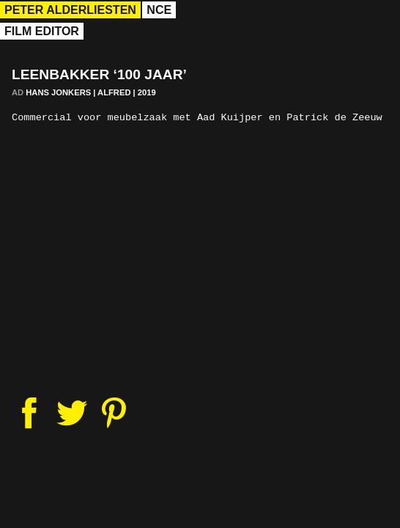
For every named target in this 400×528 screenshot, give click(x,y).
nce (159, 10)
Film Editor (41, 31)
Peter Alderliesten (70, 10)
